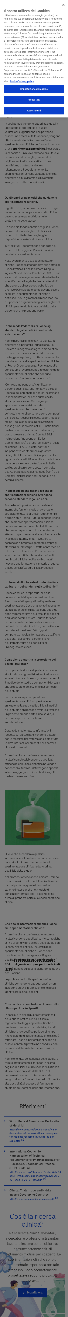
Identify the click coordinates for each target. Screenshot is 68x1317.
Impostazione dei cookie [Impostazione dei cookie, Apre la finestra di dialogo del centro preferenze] (34, 87)
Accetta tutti (34, 109)
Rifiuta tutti (34, 98)
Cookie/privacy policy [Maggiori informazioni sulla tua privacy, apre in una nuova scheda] (22, 79)
